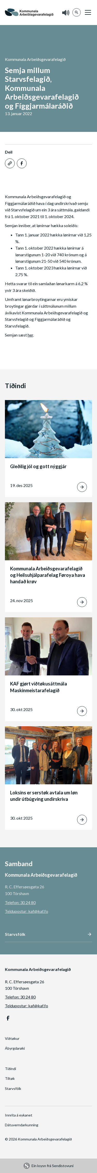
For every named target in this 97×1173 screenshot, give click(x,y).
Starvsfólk (13, 1088)
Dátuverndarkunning (21, 1125)
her (30, 334)
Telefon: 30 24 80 (20, 902)
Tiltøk (10, 1078)
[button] (87, 12)
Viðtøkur (12, 1038)
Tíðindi (10, 1068)
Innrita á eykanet (18, 1115)
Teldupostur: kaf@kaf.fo (26, 911)
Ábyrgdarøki (15, 1048)
